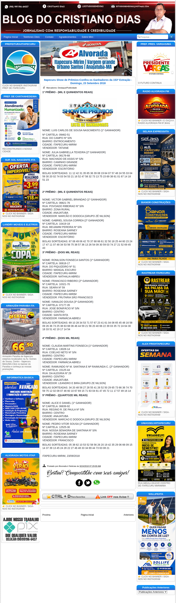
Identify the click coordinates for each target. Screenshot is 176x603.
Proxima (46, 515)
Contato (49, 37)
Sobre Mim (87, 37)
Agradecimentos (67, 37)
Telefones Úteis (31, 37)
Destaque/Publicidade (67, 88)
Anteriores (129, 515)
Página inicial (87, 515)
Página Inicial (11, 37)
